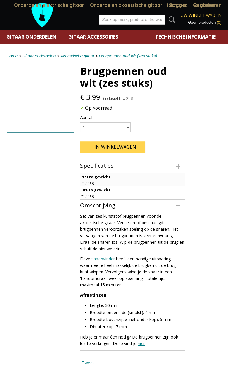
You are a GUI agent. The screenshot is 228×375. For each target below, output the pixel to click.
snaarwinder (103, 259)
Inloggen (177, 5)
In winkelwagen (115, 147)
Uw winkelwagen (200, 15)
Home (12, 56)
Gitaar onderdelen (31, 36)
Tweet (88, 363)
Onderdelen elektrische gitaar (49, 5)
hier (141, 343)
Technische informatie (185, 36)
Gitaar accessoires (93, 36)
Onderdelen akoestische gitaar (126, 5)
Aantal (86, 117)
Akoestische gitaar (77, 56)
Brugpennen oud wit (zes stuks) (128, 56)
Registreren (207, 5)
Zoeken (170, 19)
